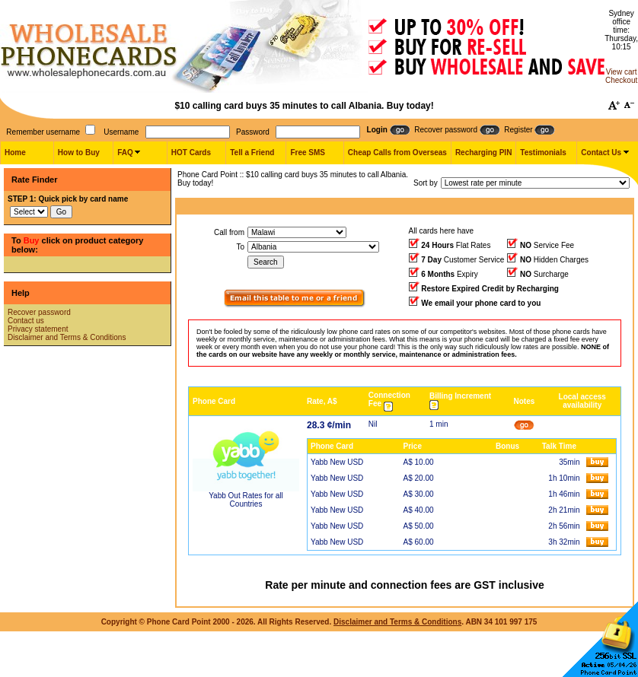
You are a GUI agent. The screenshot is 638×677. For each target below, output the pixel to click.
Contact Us (601, 152)
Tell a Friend (252, 152)
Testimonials (543, 152)
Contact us (26, 320)
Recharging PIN (483, 152)
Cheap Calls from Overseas (397, 152)
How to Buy (79, 152)
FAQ (125, 152)
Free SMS (307, 152)
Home (15, 152)
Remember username (43, 132)
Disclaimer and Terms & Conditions (67, 337)
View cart (621, 72)
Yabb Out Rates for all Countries (246, 499)
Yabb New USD (337, 462)
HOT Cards (191, 152)
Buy (32, 240)
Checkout (621, 80)
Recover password (39, 312)
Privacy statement (38, 329)
